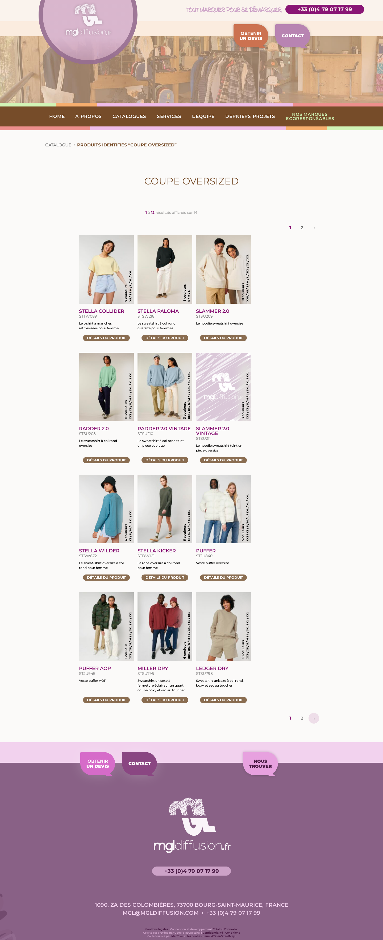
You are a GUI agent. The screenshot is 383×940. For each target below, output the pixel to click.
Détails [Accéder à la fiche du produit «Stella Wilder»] (106, 577)
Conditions (232, 932)
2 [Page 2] (302, 227)
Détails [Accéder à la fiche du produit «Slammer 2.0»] (223, 338)
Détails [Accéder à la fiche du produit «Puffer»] (223, 577)
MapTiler (177, 936)
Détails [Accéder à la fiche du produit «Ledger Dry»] (223, 700)
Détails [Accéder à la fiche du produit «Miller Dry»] (164, 700)
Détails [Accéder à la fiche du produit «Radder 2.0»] (106, 460)
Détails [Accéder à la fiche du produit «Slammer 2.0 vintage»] (223, 460)
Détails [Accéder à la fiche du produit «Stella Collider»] (106, 338)
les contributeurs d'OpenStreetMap (211, 936)
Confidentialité (213, 932)
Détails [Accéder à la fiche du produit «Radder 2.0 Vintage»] (164, 460)
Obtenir (251, 36)
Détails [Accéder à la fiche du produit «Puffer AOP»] (106, 700)
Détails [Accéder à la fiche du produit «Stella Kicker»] (164, 577)
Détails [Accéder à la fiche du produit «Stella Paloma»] (164, 338)
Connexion (231, 929)
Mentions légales (156, 929)
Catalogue (58, 144)
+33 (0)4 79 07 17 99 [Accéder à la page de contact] (325, 9)
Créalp (217, 929)
